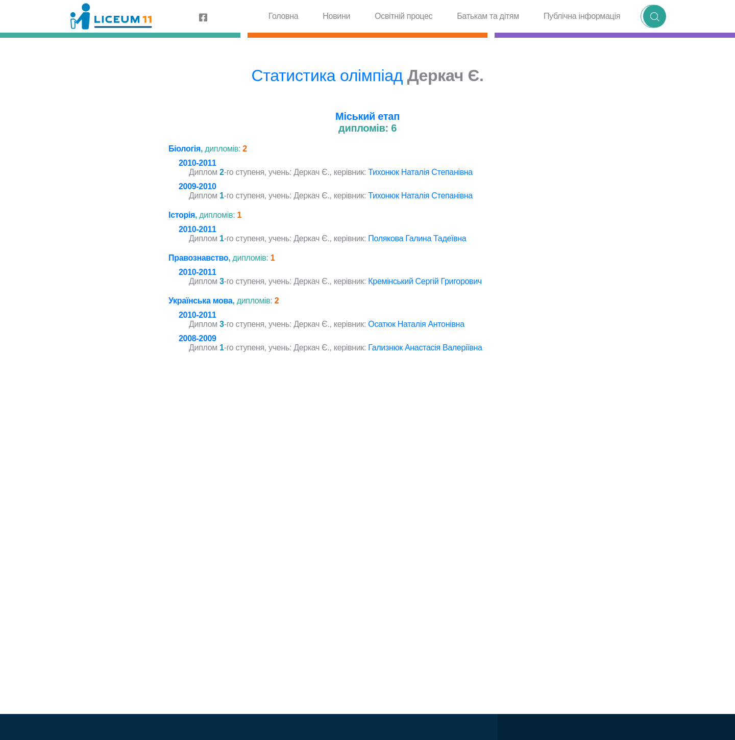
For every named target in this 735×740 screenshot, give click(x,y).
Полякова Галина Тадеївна (417, 238)
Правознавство (198, 257)
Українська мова (200, 300)
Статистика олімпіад (327, 75)
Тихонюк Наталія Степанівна (420, 172)
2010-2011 (197, 163)
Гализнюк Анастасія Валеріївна (425, 347)
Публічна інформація (582, 16)
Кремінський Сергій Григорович (425, 281)
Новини (336, 16)
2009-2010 (197, 186)
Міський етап (367, 116)
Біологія (184, 148)
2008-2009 (197, 338)
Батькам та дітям (488, 16)
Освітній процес (403, 16)
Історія (181, 215)
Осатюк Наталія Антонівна (416, 324)
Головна (283, 16)
